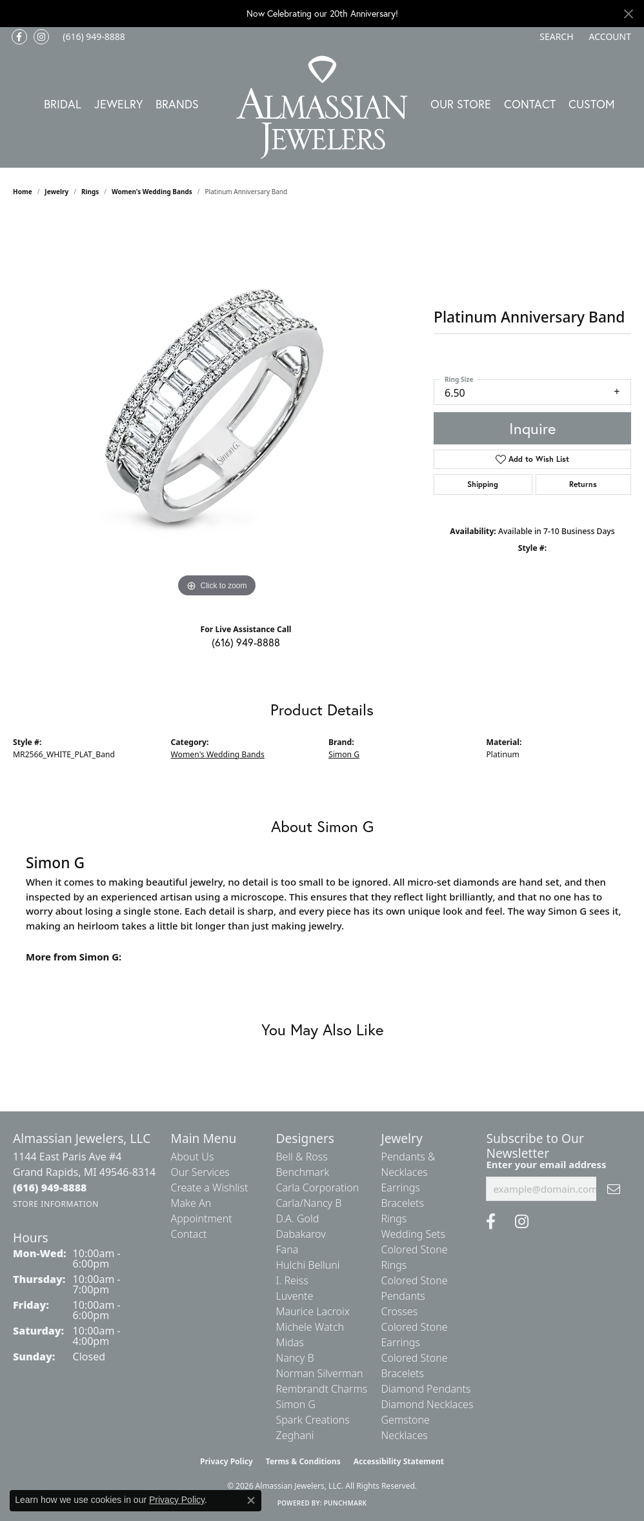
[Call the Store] (50, 1187)
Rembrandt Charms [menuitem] (321, 1389)
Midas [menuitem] (289, 1342)
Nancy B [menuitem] (295, 1358)
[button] (555, 36)
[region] (216, 407)
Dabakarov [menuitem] (300, 1234)
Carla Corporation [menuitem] (317, 1187)
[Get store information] (56, 1203)
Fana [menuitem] (287, 1249)
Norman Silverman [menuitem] (319, 1373)
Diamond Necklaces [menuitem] (427, 1404)
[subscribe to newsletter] (613, 1189)
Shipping (482, 484)
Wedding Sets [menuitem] (413, 1234)
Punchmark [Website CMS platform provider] (345, 1502)
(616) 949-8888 (246, 642)
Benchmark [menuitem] (302, 1172)
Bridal (62, 104)
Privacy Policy (226, 1461)
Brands (177, 104)
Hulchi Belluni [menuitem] (307, 1265)
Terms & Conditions (303, 1461)
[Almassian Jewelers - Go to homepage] (322, 107)
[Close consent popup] (251, 1500)
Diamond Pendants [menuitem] (425, 1389)
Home (22, 191)
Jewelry (118, 104)
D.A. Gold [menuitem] (297, 1218)
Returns (583, 484)
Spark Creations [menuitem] (312, 1420)
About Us (192, 1156)
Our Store (460, 104)
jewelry (56, 191)
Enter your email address (546, 1164)
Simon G (343, 754)
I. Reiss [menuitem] (292, 1280)
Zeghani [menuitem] (295, 1435)
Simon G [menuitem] (295, 1404)
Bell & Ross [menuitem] (301, 1156)
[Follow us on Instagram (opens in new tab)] (41, 37)
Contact (530, 104)
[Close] (628, 14)
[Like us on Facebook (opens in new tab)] (19, 37)
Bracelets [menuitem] (402, 1203)
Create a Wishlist (209, 1187)
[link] (92, 36)
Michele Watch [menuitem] (310, 1327)
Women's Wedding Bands (152, 191)
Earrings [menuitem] (400, 1187)
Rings (90, 191)
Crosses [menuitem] (399, 1311)
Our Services (200, 1172)
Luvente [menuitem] (294, 1296)
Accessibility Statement (399, 1461)
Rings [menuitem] (394, 1218)
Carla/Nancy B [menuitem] (308, 1203)
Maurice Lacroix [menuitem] (312, 1311)
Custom (592, 104)
